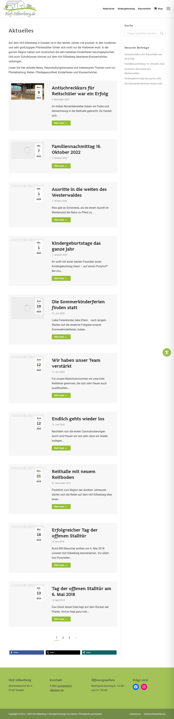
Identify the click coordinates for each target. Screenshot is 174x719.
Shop (158, 8)
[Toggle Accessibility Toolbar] (166, 352)
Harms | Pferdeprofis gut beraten (86, 714)
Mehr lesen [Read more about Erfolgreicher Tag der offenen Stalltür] (60, 565)
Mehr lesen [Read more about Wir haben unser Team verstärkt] (60, 395)
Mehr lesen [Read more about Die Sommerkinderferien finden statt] (60, 337)
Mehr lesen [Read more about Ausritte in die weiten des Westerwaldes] (60, 220)
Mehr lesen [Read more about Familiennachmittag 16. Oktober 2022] (60, 166)
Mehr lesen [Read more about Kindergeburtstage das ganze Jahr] (60, 278)
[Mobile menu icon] (168, 8)
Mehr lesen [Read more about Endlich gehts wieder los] (60, 448)
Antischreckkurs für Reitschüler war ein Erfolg (143, 56)
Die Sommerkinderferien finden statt (143, 83)
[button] (26, 652)
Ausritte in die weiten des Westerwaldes (137, 71)
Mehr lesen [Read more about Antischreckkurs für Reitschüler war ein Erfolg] (60, 123)
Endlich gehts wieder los (78, 418)
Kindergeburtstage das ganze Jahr (142, 78)
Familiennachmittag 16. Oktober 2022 (144, 63)
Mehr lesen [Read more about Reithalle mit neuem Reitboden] (60, 506)
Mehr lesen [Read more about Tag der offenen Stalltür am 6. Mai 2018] (60, 619)
